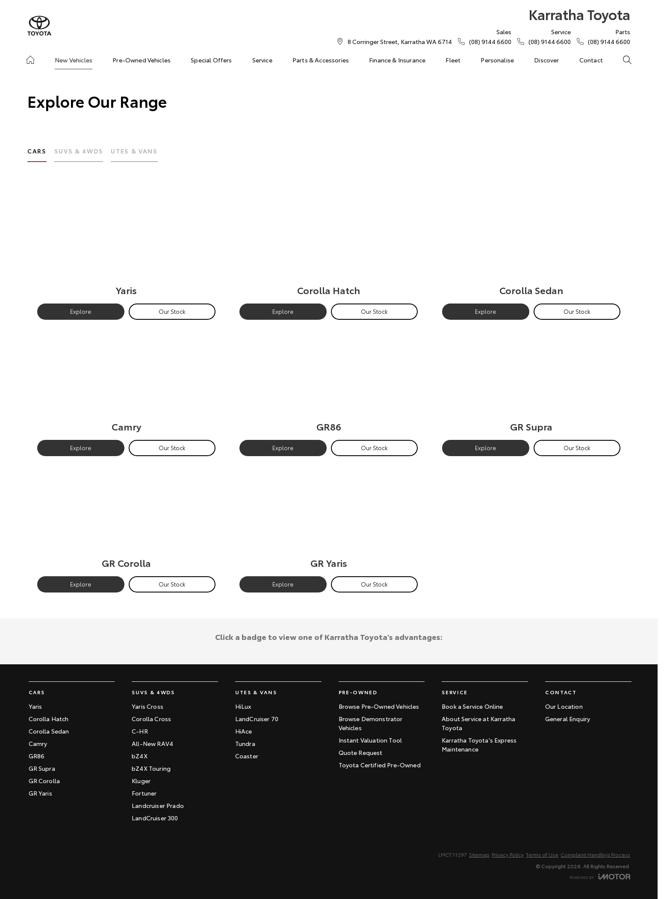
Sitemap (479, 854)
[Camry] (126, 382)
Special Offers (211, 60)
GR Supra (42, 768)
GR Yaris (40, 793)
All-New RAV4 (152, 743)
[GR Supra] (531, 382)
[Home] (30, 59)
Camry (38, 743)
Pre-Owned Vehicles (141, 60)
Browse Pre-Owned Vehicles (379, 706)
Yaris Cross (147, 706)
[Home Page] (39, 26)
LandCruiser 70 (256, 718)
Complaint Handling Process (595, 854)
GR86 (37, 756)
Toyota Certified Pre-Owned (380, 764)
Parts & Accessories (320, 60)
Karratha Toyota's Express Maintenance (479, 744)
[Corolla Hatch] (329, 246)
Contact (591, 60)
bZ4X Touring (151, 768)
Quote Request (361, 752)
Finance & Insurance (397, 60)
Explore (80, 311)
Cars (37, 151)
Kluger (141, 780)
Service (262, 60)
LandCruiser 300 (155, 818)
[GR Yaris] (329, 518)
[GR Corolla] (126, 518)
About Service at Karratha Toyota (478, 723)
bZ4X (140, 756)
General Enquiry (567, 718)
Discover (546, 60)
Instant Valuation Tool (370, 740)
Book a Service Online (472, 706)
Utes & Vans (134, 151)
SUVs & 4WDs (78, 151)
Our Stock (172, 311)
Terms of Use (542, 854)
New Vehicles (73, 60)
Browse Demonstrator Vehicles (371, 723)
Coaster (246, 756)
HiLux (243, 706)
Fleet (453, 60)
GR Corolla (44, 780)
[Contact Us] (400, 41)
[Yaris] (126, 246)
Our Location (564, 706)
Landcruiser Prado (158, 805)
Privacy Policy (508, 854)
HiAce (243, 731)
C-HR (140, 731)
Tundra (245, 743)
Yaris (35, 706)
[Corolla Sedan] (531, 246)
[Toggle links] (600, 876)
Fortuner (144, 793)
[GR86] (329, 382)
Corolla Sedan (49, 731)
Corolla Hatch (49, 718)
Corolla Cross (151, 718)
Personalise (497, 60)
